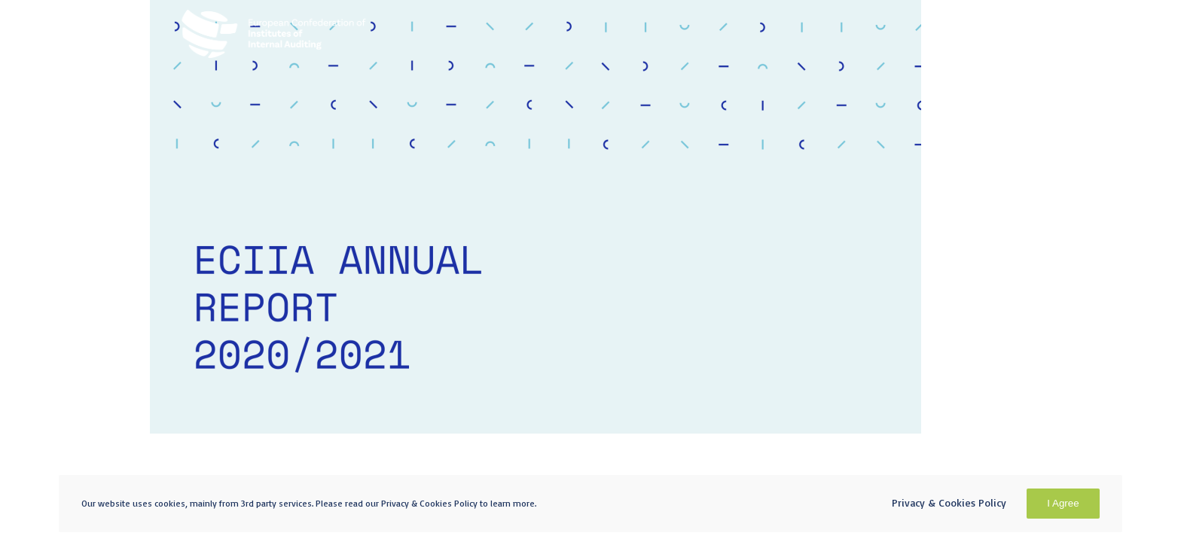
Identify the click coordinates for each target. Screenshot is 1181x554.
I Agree (1063, 503)
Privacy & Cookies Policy (949, 502)
